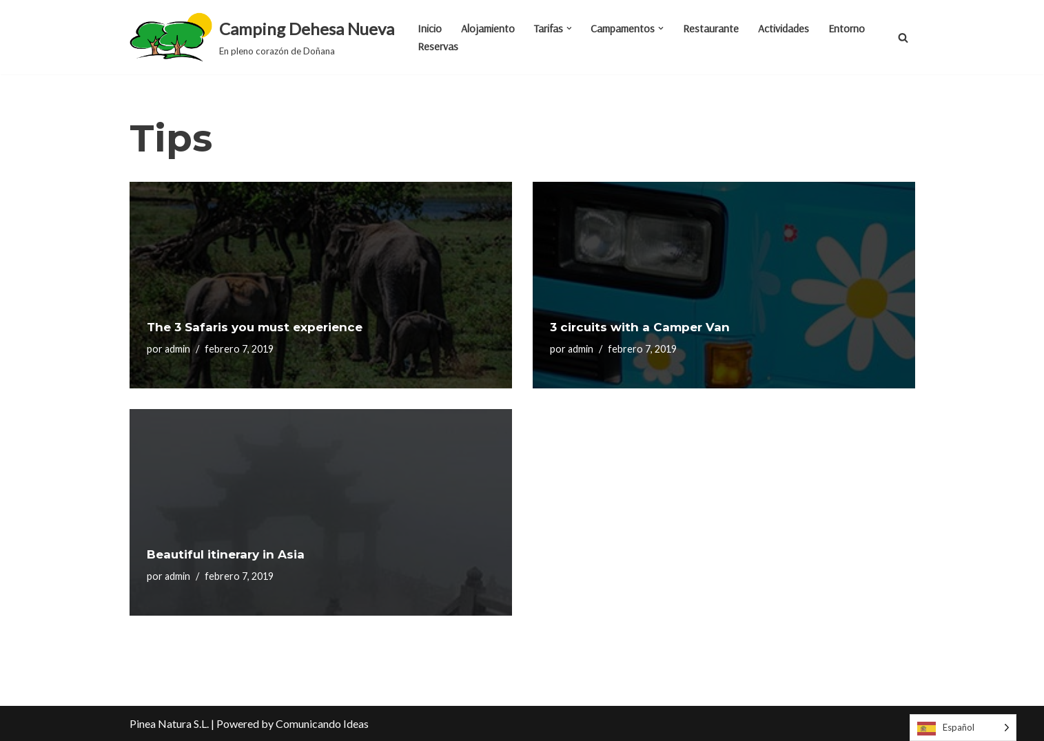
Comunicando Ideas (322, 723)
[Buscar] (903, 37)
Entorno (847, 28)
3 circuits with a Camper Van (640, 327)
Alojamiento (488, 28)
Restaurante (711, 28)
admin (177, 349)
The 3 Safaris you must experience (254, 327)
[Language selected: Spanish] (963, 727)
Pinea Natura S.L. (169, 723)
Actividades (784, 28)
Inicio (430, 28)
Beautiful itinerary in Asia (226, 554)
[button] (569, 28)
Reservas (438, 46)
